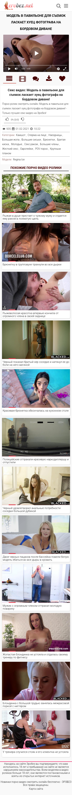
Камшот (20, 135)
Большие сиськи (31, 139)
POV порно (41, 148)
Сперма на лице (37, 135)
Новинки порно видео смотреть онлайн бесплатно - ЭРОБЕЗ (36, 781)
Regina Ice (19, 159)
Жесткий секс (10, 148)
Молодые (16, 144)
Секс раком (31, 144)
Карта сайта (36, 788)
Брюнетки (49, 139)
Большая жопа (10, 139)
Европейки (26, 148)
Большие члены (49, 144)
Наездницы (55, 135)
